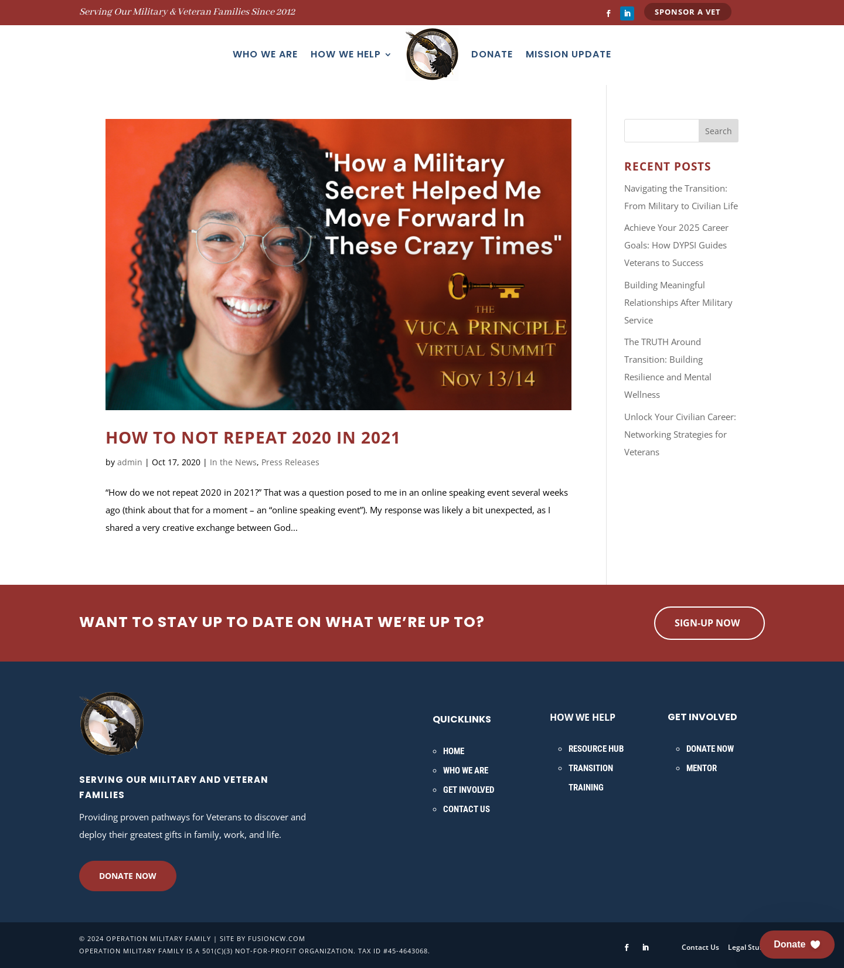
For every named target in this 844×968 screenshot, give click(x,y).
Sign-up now (707, 622)
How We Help (346, 54)
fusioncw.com (276, 938)
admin (129, 462)
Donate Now (127, 875)
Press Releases (290, 462)
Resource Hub (596, 749)
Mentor (701, 768)
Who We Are (265, 54)
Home (453, 751)
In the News (233, 462)
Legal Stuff (746, 947)
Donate (492, 54)
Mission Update (568, 54)
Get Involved (468, 790)
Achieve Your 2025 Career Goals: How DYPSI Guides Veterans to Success (676, 244)
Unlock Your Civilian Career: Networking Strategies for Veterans (680, 434)
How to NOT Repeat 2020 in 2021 (253, 437)
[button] (797, 944)
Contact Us (466, 809)
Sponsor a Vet (688, 11)
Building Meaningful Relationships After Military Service (678, 302)
